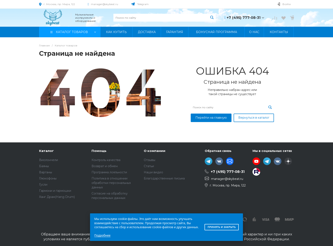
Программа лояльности (109, 172)
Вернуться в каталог (253, 118)
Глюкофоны (47, 178)
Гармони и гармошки (55, 191)
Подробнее (102, 235)
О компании (154, 151)
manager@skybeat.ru (104, 4)
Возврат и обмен (105, 166)
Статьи (149, 166)
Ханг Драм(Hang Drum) (57, 197)
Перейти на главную (211, 118)
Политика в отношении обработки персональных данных (111, 183)
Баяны (44, 166)
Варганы (45, 172)
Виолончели (48, 160)
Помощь (99, 151)
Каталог (46, 151)
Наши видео (153, 172)
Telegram (143, 4)
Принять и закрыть (221, 227)
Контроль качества (106, 160)
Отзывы (149, 160)
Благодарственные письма (164, 178)
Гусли (43, 184)
